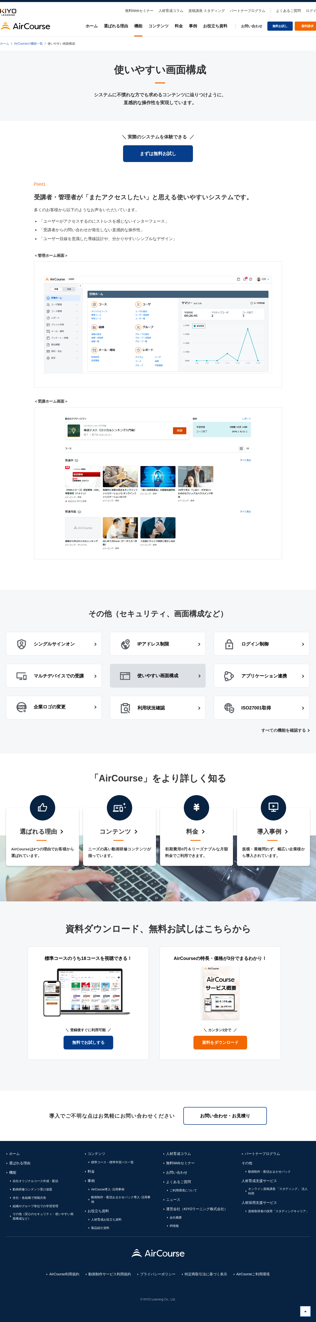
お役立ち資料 (215, 26)
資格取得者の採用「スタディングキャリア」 (278, 1211)
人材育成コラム (171, 11)
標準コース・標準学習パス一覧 (112, 1162)
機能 (138, 26)
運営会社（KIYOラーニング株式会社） (197, 1209)
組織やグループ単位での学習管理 (35, 1206)
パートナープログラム (247, 11)
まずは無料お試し (158, 153)
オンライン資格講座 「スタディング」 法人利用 (278, 1191)
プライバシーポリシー (157, 1274)
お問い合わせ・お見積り (225, 1115)
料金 (179, 26)
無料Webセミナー (139, 11)
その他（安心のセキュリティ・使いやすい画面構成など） (43, 1216)
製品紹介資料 (100, 1228)
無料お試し (280, 26)
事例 (193, 26)
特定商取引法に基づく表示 (206, 1274)
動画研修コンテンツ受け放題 (32, 1189)
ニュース (173, 1200)
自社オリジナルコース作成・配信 (35, 1181)
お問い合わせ (251, 26)
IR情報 (174, 1226)
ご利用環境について (183, 1190)
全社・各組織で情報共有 (29, 1198)
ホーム (92, 26)
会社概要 (176, 1217)
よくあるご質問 (288, 11)
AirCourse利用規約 (64, 1274)
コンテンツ (158, 26)
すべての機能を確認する (283, 730)
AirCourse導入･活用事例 (107, 1189)
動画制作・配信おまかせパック (269, 1171)
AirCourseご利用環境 (253, 1274)
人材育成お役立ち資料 (106, 1219)
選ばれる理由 (116, 26)
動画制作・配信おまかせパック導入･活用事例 (120, 1199)
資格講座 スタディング (206, 11)
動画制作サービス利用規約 (109, 1274)
